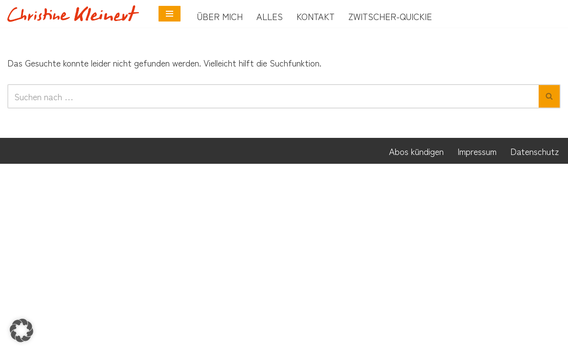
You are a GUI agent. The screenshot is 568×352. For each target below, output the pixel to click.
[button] (21, 330)
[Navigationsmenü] (170, 14)
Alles (269, 16)
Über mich (220, 16)
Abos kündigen (416, 338)
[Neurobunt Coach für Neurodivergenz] (75, 13)
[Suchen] (273, 98)
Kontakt (315, 16)
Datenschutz (534, 338)
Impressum (477, 338)
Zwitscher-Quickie (390, 16)
